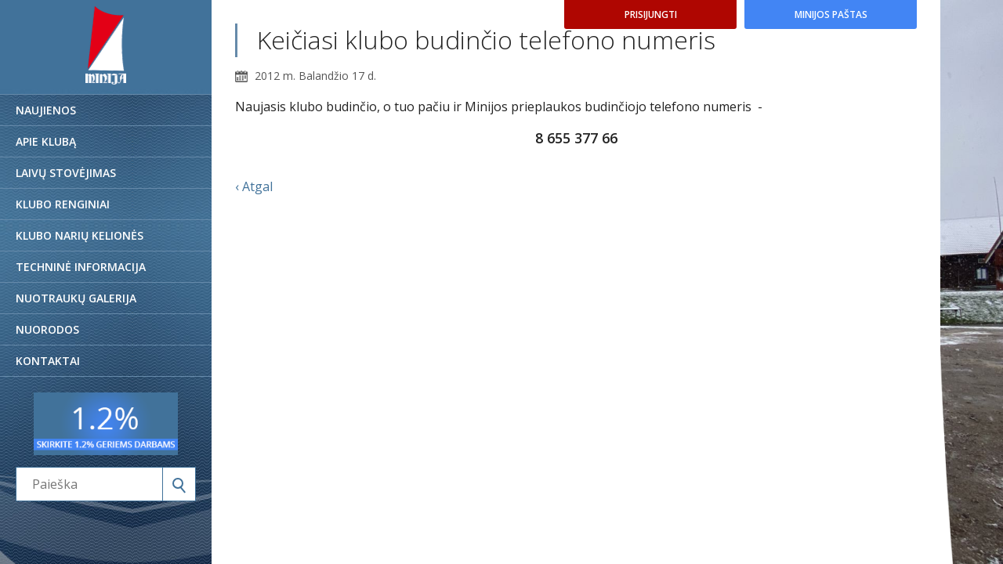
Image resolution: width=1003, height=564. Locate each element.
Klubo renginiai (63, 204)
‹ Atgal (254, 186)
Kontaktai (48, 360)
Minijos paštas (831, 14)
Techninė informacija (81, 266)
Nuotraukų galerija (76, 298)
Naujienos (46, 110)
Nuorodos (47, 329)
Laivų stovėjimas (66, 172)
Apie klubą (46, 141)
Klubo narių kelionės (79, 235)
